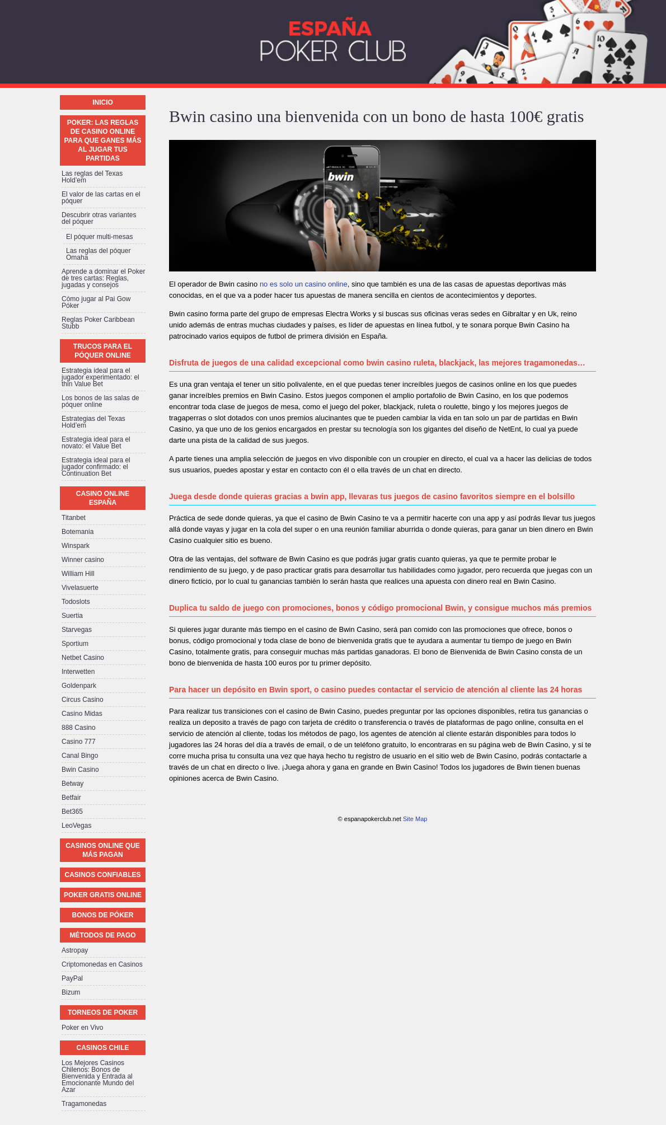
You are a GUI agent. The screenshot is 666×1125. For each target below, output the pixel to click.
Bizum (71, 992)
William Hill (78, 574)
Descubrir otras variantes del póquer (99, 218)
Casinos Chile (102, 1048)
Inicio (102, 102)
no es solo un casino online (304, 284)
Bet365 (72, 811)
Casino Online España (102, 498)
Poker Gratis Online (103, 895)
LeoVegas (76, 825)
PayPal (72, 978)
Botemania (77, 532)
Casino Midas (82, 714)
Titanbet (74, 518)
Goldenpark (79, 686)
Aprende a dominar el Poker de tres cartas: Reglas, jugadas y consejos (103, 278)
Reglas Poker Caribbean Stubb (98, 323)
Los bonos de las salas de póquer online (100, 401)
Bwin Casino (80, 770)
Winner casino (83, 560)
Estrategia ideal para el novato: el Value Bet (96, 442)
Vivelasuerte (80, 588)
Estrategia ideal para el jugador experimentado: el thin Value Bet (100, 377)
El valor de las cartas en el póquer (101, 197)
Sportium (75, 644)
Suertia (72, 616)
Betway (72, 783)
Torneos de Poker (103, 1012)
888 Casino (79, 728)
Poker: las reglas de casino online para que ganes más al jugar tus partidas (102, 140)
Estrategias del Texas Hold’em (93, 422)
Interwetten (78, 672)
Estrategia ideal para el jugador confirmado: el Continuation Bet (96, 466)
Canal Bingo (80, 756)
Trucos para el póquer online (102, 351)
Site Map (415, 818)
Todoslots (76, 602)
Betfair (71, 797)
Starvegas (77, 630)
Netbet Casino (83, 658)
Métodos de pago (102, 935)
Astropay (75, 950)
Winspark (76, 546)
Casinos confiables (102, 875)
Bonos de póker (102, 915)
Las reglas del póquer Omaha (98, 254)
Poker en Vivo (83, 1028)
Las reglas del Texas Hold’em (92, 177)
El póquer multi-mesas (99, 237)
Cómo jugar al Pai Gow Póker (96, 302)
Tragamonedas (84, 1104)
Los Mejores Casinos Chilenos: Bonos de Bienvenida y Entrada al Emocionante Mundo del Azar (98, 1076)
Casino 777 (79, 742)
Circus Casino (83, 700)
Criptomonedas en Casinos (102, 964)
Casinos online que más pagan (102, 850)
